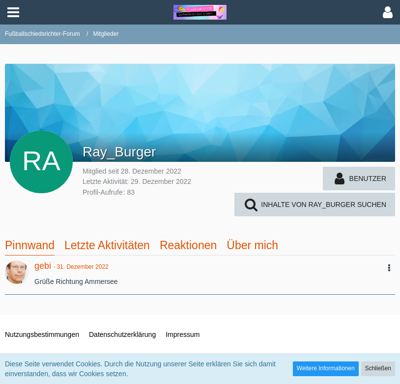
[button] (13, 12)
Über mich (252, 245)
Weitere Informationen (326, 368)
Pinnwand (30, 245)
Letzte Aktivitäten (107, 245)
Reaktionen (188, 245)
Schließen (378, 368)
